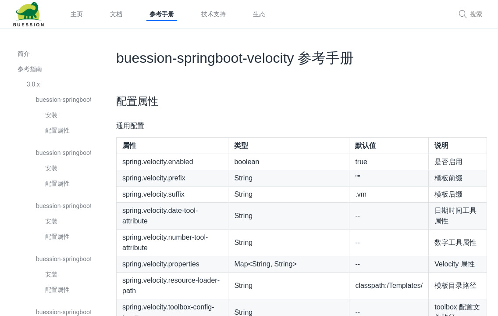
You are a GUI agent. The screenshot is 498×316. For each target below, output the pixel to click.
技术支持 (213, 14)
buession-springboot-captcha (63, 205)
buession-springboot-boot (63, 99)
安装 (51, 114)
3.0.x (33, 84)
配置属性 (57, 130)
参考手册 (161, 14)
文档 (116, 14)
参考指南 (30, 68)
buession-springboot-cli (63, 258)
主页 (77, 14)
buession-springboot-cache (63, 152)
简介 (24, 53)
